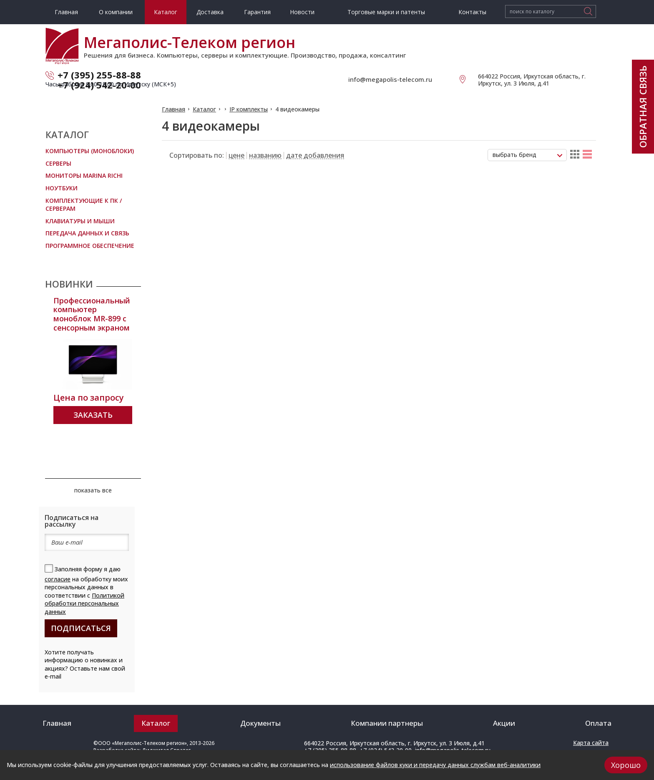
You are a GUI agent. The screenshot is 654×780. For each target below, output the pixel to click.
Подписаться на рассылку (71, 521)
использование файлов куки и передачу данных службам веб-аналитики (435, 765)
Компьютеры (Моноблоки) (89, 151)
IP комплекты (248, 109)
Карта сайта (591, 743)
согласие (57, 579)
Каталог (204, 109)
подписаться (81, 628)
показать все (93, 490)
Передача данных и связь (87, 233)
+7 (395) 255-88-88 (99, 75)
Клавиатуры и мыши (80, 221)
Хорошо (626, 765)
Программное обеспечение (89, 246)
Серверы (58, 163)
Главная (173, 109)
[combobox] (527, 155)
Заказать (93, 415)
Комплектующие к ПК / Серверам (83, 205)
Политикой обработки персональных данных (84, 603)
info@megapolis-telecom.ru (390, 79)
